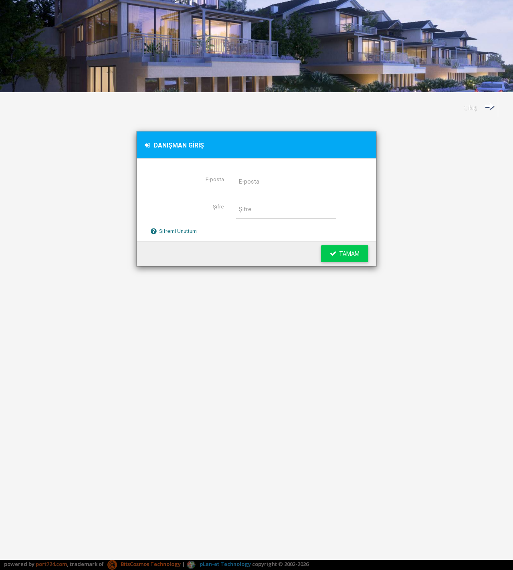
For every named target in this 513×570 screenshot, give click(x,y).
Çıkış (479, 106)
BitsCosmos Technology (144, 564)
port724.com (51, 564)
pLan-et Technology (218, 564)
